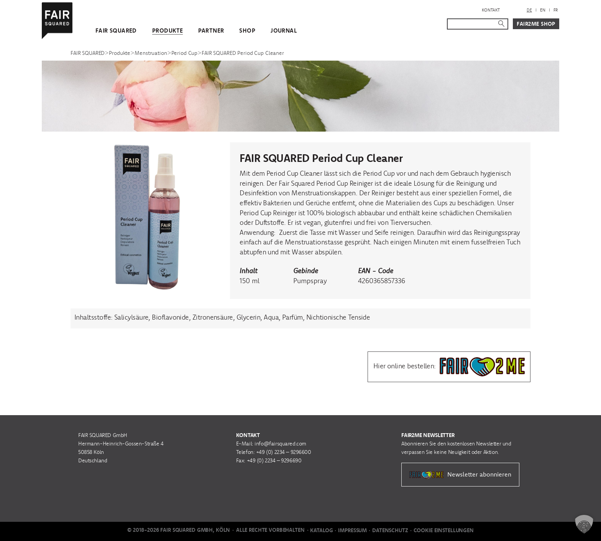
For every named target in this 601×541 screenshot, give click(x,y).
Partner (211, 30)
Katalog (321, 530)
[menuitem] (529, 10)
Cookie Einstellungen (444, 530)
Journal (284, 30)
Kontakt (491, 10)
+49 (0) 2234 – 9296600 (283, 452)
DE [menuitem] (529, 10)
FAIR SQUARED (116, 30)
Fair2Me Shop (536, 23)
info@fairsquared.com (280, 443)
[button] (584, 524)
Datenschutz (390, 530)
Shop (247, 30)
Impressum (352, 530)
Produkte (167, 30)
